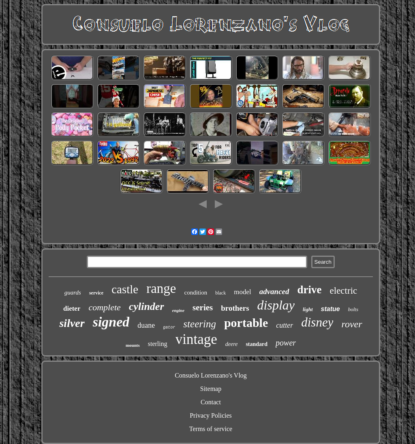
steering (199, 323)
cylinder (146, 306)
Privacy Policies (211, 415)
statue (330, 308)
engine (178, 310)
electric (343, 291)
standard (256, 344)
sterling (157, 343)
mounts (133, 345)
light (308, 309)
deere (231, 344)
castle (124, 289)
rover (351, 324)
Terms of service (210, 428)
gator (169, 327)
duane (146, 325)
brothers (235, 308)
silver (71, 323)
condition (196, 292)
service (96, 293)
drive (309, 290)
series (203, 307)
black (220, 293)
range (161, 288)
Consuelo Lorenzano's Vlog (211, 375)
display (276, 305)
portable (246, 322)
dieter (71, 308)
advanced (274, 291)
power (286, 342)
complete (104, 307)
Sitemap (210, 388)
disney (317, 322)
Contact (211, 402)
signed (111, 321)
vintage (196, 339)
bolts (353, 309)
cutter (284, 325)
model (242, 292)
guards (72, 292)
